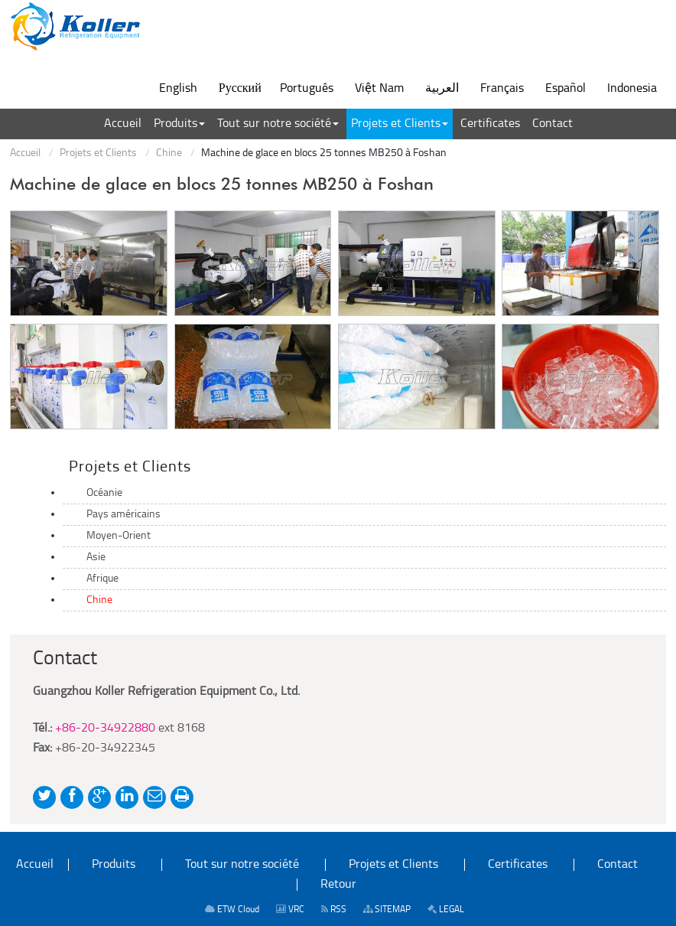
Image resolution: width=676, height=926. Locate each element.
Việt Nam (379, 89)
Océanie (104, 493)
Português (306, 89)
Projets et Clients (98, 153)
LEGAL (445, 910)
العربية (442, 89)
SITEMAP (387, 910)
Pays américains (123, 514)
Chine (169, 153)
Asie (96, 557)
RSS (333, 910)
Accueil (25, 153)
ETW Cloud (232, 910)
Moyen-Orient (118, 536)
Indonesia (632, 89)
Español (565, 89)
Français (502, 89)
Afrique (102, 579)
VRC (290, 910)
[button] (179, 124)
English (178, 89)
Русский (240, 89)
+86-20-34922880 (105, 728)
